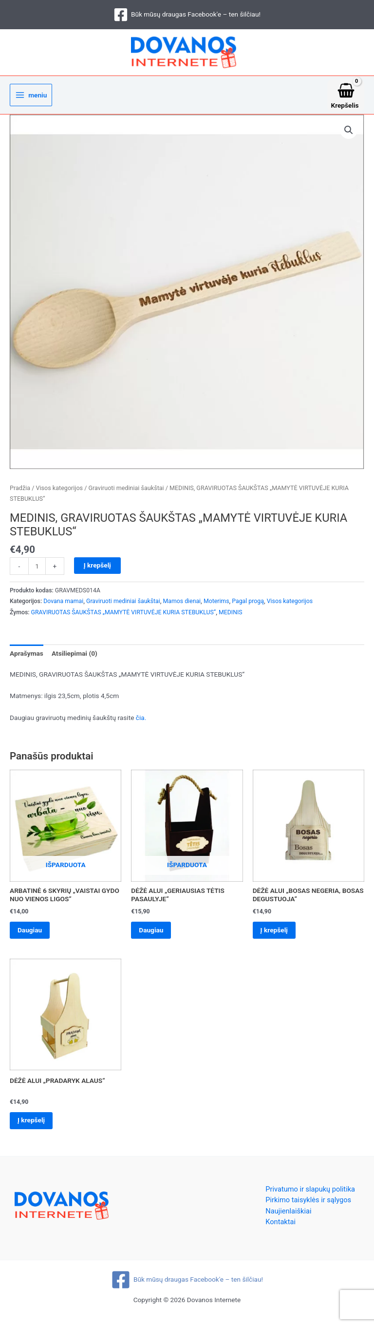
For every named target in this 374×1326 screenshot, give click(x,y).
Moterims (216, 605)
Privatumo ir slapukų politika (310, 1195)
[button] (348, 133)
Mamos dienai (182, 605)
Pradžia (20, 491)
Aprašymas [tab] (26, 657)
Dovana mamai (63, 605)
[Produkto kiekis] (37, 569)
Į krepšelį (97, 568)
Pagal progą (248, 605)
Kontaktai (280, 1228)
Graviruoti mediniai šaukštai (126, 491)
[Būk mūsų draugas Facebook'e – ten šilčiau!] (187, 14)
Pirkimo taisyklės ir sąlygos (308, 1206)
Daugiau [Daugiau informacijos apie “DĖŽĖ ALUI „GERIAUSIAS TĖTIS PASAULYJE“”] (153, 934)
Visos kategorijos (59, 491)
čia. (141, 721)
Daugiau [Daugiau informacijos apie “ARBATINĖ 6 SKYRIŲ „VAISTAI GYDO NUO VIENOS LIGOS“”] (31, 934)
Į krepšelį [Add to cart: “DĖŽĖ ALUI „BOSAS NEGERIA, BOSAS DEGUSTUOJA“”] (276, 934)
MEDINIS (231, 615)
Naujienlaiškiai (288, 1216)
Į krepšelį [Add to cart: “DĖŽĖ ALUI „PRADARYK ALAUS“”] (33, 1126)
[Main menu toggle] (31, 98)
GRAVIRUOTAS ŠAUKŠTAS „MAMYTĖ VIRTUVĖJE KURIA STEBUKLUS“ (123, 615)
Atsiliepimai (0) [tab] (74, 657)
